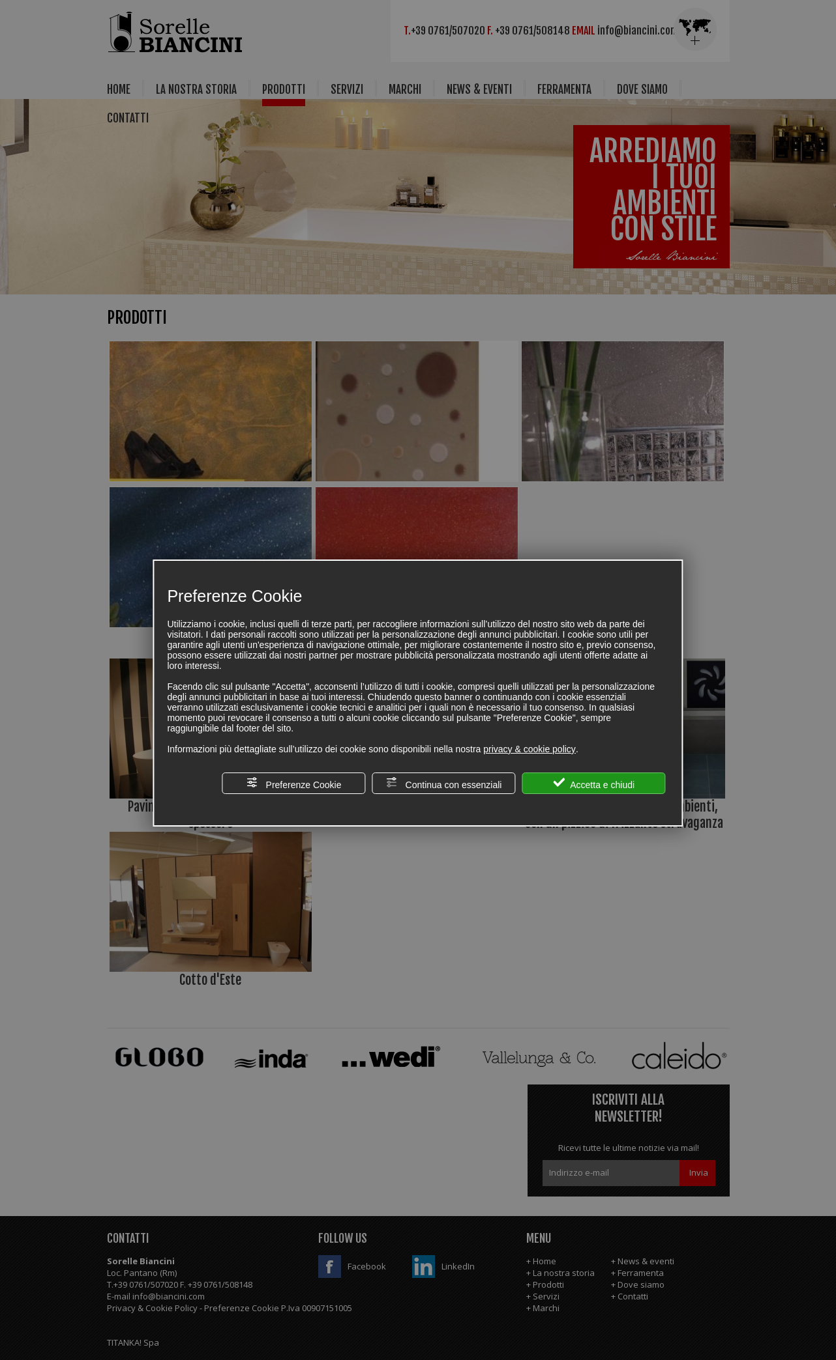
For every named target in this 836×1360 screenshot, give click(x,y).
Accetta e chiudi (593, 783)
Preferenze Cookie (294, 783)
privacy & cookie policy (529, 749)
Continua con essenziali (444, 783)
